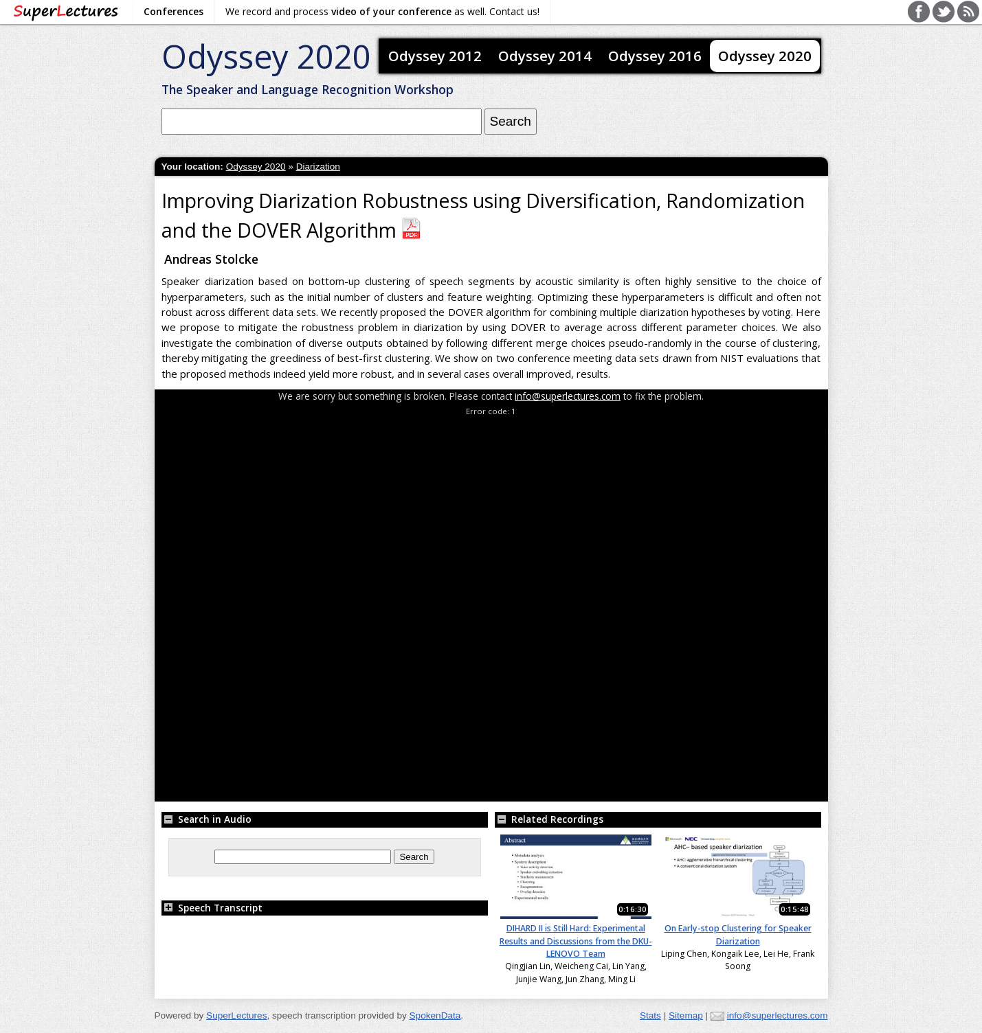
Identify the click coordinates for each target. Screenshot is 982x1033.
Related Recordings (549, 819)
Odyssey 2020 (266, 56)
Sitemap (686, 1015)
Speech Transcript (212, 907)
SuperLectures (236, 1015)
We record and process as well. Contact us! (382, 11)
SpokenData (435, 1015)
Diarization (318, 166)
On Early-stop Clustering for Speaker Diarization (738, 934)
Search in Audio (206, 819)
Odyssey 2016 (655, 55)
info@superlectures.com (568, 395)
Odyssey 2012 (435, 55)
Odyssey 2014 (545, 55)
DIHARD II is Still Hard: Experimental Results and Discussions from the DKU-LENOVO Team (576, 941)
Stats (650, 1015)
